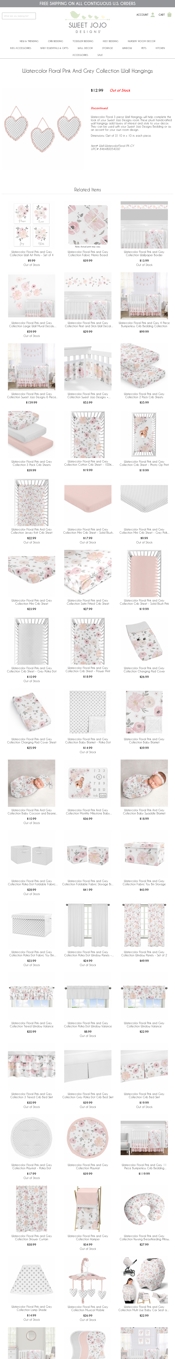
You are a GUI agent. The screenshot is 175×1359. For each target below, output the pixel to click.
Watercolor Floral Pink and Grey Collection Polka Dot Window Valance (88, 1024)
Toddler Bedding (83, 41)
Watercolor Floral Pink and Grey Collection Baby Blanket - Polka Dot (88, 740)
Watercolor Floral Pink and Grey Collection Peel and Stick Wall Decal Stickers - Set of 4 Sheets (88, 324)
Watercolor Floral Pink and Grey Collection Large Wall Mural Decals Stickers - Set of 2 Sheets (31, 324)
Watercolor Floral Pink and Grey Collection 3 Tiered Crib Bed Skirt (31, 1095)
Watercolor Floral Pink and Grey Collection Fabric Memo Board (88, 253)
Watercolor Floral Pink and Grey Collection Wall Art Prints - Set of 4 (32, 253)
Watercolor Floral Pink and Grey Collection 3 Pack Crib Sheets (31, 463)
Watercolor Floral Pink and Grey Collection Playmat (88, 1166)
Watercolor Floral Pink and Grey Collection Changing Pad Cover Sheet (31, 740)
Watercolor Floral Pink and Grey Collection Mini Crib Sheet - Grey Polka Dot (144, 531)
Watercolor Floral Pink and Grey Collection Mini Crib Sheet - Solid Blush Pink (87, 531)
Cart (162, 15)
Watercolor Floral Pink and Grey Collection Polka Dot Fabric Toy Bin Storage (31, 953)
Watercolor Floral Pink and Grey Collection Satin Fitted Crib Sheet (88, 602)
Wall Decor (85, 48)
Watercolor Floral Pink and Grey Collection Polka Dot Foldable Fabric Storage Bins (31, 882)
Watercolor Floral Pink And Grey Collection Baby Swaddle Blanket (144, 811)
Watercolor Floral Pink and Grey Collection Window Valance (144, 1024)
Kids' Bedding (110, 41)
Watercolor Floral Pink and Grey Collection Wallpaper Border (144, 253)
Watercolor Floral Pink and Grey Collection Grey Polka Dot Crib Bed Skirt (87, 1095)
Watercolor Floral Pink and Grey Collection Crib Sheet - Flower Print (88, 669)
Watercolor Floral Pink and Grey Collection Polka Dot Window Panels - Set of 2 (88, 953)
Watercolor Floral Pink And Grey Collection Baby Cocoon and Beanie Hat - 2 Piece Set (32, 811)
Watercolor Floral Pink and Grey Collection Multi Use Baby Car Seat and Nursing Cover (144, 1308)
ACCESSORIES (80, 54)
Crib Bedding (55, 41)
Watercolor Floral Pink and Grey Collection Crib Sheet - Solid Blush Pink (144, 602)
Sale (100, 54)
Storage (107, 48)
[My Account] (152, 15)
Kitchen (160, 48)
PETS (143, 48)
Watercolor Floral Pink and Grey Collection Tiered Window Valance (32, 1024)
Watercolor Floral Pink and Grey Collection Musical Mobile (88, 1308)
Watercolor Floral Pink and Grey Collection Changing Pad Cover (144, 669)
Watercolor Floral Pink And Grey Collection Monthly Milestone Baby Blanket (88, 811)
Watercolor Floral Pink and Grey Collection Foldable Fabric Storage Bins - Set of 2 (88, 882)
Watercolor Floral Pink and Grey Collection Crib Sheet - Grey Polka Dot (31, 669)
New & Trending (29, 41)
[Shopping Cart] (169, 14)
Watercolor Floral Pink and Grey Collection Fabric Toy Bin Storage (144, 882)
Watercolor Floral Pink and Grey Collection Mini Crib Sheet (31, 602)
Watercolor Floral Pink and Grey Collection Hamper (88, 1237)
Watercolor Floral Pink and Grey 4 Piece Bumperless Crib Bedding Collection (144, 324)
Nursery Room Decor (141, 41)
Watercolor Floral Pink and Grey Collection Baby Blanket (144, 740)
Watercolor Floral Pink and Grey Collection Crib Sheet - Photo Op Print (144, 463)
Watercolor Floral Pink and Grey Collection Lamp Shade (31, 1308)
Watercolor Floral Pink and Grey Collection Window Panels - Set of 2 (144, 953)
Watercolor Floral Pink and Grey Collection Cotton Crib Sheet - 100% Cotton (87, 463)
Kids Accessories (20, 48)
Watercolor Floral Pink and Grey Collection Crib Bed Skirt (144, 1095)
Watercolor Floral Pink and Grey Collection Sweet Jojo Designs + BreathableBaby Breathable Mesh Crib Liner (88, 395)
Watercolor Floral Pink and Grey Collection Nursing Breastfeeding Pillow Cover (144, 1237)
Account (142, 15)
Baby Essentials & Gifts (54, 48)
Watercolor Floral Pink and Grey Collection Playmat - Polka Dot (31, 1166)
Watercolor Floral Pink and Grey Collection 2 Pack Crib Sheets (144, 395)
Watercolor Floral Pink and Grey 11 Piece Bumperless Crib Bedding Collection (144, 1166)
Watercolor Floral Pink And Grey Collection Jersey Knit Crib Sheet (31, 531)
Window (127, 48)
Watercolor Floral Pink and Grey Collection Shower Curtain (31, 1237)
